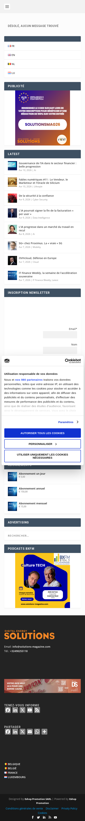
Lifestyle (38, 186)
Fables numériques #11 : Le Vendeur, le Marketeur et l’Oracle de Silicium (43, 181)
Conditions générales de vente (24, 808)
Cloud (36, 261)
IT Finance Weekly (42, 280)
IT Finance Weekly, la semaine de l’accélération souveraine (48, 274)
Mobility (37, 247)
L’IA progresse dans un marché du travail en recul (46, 228)
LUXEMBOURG (17, 777)
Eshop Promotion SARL (38, 799)
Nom (74, 344)
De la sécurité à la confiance (36, 195)
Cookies (42, 813)
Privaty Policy (69, 808)
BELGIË (12, 768)
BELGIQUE (14, 764)
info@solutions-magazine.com (31, 646)
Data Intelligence (41, 217)
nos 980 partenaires (29, 379)
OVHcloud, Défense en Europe (37, 258)
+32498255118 (19, 651)
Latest (55, 280)
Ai (35, 170)
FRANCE (13, 772)
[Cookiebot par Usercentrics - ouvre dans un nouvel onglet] (65, 360)
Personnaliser (43, 443)
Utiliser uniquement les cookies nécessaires (42, 456)
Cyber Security (40, 199)
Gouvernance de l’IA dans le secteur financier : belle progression (47, 164)
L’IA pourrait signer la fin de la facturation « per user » (46, 212)
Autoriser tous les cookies (42, 433)
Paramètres (65, 421)
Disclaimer (52, 808)
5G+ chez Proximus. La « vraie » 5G (40, 243)
